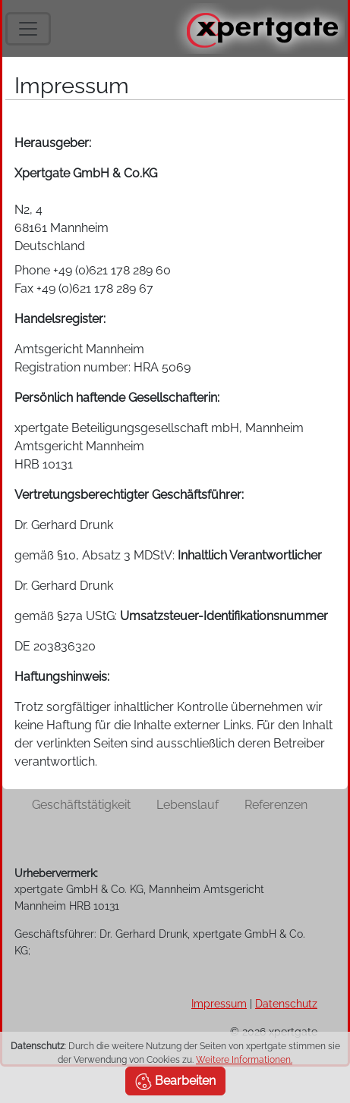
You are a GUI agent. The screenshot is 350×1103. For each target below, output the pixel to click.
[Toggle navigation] (28, 28)
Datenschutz (286, 1003)
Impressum (219, 1003)
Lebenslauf (187, 804)
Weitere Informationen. (244, 1059)
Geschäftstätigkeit (81, 804)
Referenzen (275, 804)
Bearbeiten (175, 1081)
